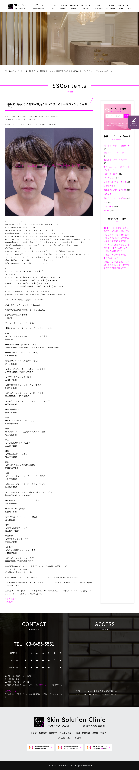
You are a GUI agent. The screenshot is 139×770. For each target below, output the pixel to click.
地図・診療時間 (83, 732)
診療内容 (53, 732)
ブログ (103, 732)
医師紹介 (43, 732)
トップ (34, 732)
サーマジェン (109, 178)
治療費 (95, 732)
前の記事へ (12, 598)
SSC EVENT (109, 206)
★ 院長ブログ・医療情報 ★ (31, 590)
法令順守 (78, 738)
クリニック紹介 (66, 732)
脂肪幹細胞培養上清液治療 (115, 190)
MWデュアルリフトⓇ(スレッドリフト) (64, 590)
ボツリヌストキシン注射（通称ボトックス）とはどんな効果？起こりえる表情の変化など (117, 238)
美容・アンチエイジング (114, 152)
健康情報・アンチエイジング (116, 159)
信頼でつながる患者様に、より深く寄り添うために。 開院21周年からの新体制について (117, 265)
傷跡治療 (108, 194)
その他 (107, 210)
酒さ (106, 202)
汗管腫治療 (108, 186)
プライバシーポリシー (66, 738)
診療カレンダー (44, 685)
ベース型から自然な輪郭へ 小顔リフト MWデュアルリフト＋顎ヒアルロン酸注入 (117, 248)
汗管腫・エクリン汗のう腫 (115, 182)
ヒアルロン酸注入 (111, 174)
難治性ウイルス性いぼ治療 (115, 198)
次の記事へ (10, 601)
